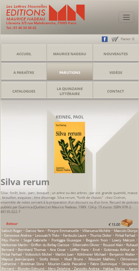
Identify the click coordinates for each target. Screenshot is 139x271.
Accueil (24, 53)
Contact (115, 91)
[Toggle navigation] (126, 17)
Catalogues (23, 91)
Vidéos (115, 72)
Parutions (69, 72)
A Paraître (23, 72)
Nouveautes (115, 53)
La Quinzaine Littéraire (70, 91)
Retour (12, 223)
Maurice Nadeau (69, 53)
